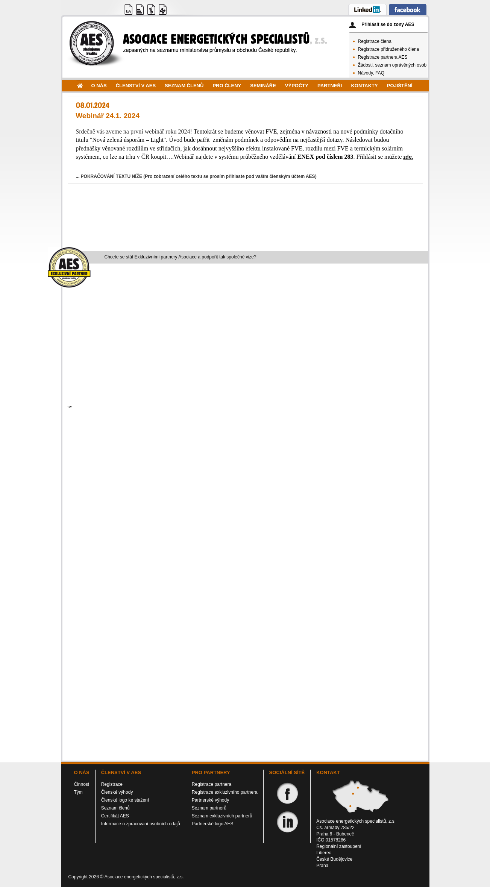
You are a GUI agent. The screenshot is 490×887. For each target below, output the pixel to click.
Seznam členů (184, 85)
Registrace (112, 784)
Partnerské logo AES (213, 823)
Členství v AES (136, 85)
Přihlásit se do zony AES (387, 24)
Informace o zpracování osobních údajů (140, 823)
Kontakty (364, 85)
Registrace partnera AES (383, 57)
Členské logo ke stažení (125, 800)
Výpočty (296, 85)
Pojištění (400, 85)
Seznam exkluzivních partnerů (222, 816)
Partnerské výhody (210, 800)
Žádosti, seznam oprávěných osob (392, 65)
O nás (99, 85)
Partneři (329, 85)
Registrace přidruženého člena (388, 49)
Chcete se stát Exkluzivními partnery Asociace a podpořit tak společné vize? (180, 257)
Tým (78, 792)
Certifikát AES (115, 816)
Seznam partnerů (209, 808)
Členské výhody (117, 792)
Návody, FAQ (371, 73)
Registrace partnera (211, 784)
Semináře (263, 85)
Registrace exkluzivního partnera (225, 792)
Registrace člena (374, 41)
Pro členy (226, 85)
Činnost (82, 784)
